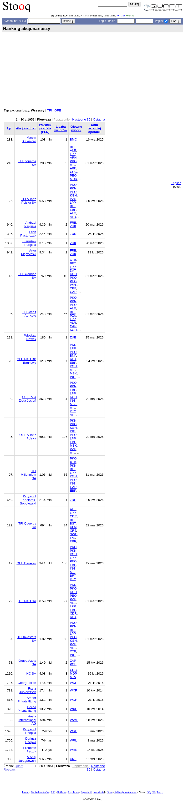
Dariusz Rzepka (30, 740)
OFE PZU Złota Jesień (27, 398)
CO (149, 792)
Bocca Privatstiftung (27, 708)
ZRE (73, 500)
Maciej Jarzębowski (27, 758)
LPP (73, 154)
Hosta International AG (27, 720)
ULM (73, 527)
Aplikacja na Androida (125, 792)
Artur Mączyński (28, 252)
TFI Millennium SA (28, 474)
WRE (73, 750)
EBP (73, 210)
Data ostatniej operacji (94, 128)
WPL (73, 285)
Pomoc (25, 792)
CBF (73, 288)
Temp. (160, 792)
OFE (57, 110)
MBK (73, 373)
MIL (72, 164)
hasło (111, 21)
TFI (49, 110)
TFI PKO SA (27, 601)
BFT (73, 147)
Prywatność (86, 792)
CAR (73, 292)
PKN (73, 188)
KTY (73, 411)
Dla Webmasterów (40, 792)
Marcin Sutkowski (29, 139)
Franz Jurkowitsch (27, 690)
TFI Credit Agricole (29, 313)
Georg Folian (27, 683)
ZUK (73, 226)
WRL (73, 731)
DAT (73, 270)
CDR (73, 516)
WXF (73, 683)
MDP (73, 673)
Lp (9, 128)
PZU (73, 199)
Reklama (61, 792)
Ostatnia (99, 119)
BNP (73, 355)
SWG (73, 534)
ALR (73, 217)
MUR (73, 179)
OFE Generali (26, 563)
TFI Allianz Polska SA (28, 200)
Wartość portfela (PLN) (45, 128)
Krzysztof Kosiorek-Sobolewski (28, 499)
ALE (73, 150)
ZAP (73, 660)
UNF (73, 759)
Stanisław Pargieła (29, 243)
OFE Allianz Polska (27, 436)
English (176, 183)
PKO (73, 161)
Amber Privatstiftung (27, 699)
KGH (73, 195)
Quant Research (13, 767)
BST (73, 523)
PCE (73, 664)
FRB (73, 222)
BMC (73, 139)
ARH (73, 157)
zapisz (159, 21)
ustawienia (99, 792)
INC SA (30, 673)
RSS (53, 792)
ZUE (73, 337)
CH (154, 792)
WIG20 (121, 15)
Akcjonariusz (26, 128)
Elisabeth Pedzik (29, 749)
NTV (73, 677)
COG (73, 172)
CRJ (73, 530)
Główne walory (76, 128)
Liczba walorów (60, 128)
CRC (73, 670)
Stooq (109, 792)
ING (73, 377)
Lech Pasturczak (28, 233)
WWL (74, 720)
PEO (73, 175)
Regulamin (73, 792)
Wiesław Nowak (30, 337)
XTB (73, 260)
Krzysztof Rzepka (29, 731)
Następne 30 (81, 119)
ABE (73, 168)
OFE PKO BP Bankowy (26, 360)
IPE (72, 538)
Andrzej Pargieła (30, 224)
